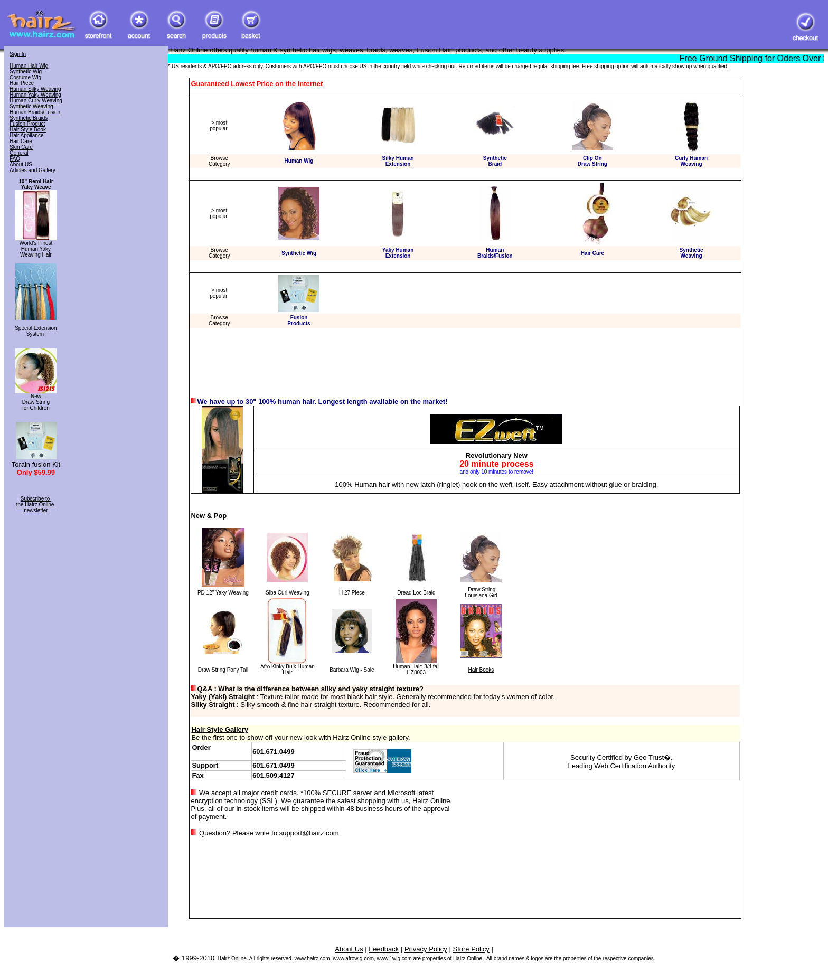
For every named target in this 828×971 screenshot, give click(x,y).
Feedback (384, 949)
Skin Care (21, 147)
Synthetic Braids (29, 118)
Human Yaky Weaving (35, 95)
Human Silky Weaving (35, 89)
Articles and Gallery (32, 170)
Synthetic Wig (26, 71)
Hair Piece (22, 83)
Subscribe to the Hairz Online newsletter (35, 504)
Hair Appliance (26, 135)
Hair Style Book (28, 130)
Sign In (18, 54)
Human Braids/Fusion (35, 112)
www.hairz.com (312, 958)
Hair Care (21, 141)
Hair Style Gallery (219, 729)
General (19, 153)
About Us (349, 949)
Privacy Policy (425, 949)
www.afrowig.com (353, 958)
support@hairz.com (309, 833)
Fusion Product (27, 124)
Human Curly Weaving (36, 100)
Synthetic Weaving (31, 106)
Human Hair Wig (29, 66)
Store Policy (471, 949)
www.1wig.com (394, 958)
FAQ (15, 159)
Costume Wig (25, 77)
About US (21, 164)
